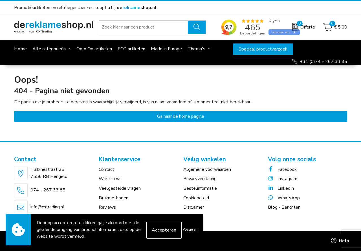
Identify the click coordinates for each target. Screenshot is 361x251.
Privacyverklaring (200, 179)
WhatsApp (284, 198)
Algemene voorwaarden (207, 169)
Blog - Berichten (284, 207)
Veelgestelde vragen (120, 188)
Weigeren (190, 229)
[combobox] (143, 27)
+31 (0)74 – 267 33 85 (323, 61)
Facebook (282, 169)
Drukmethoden (113, 198)
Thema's (196, 49)
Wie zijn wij (110, 179)
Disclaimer (193, 207)
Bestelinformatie (200, 188)
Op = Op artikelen (94, 49)
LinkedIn (281, 188)
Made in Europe (166, 49)
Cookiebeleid (196, 198)
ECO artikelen (131, 49)
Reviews (107, 207)
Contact (106, 169)
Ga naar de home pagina (180, 116)
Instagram (282, 179)
